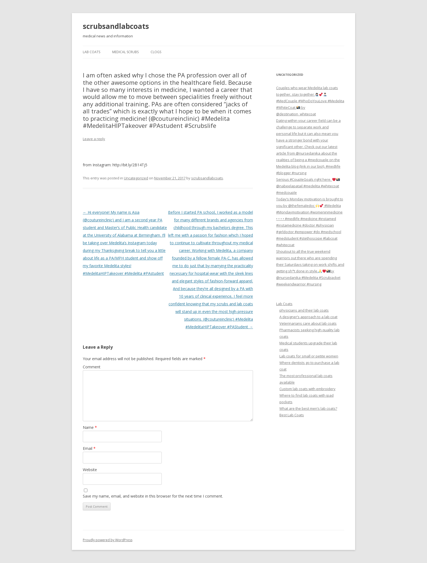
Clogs (156, 52)
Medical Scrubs (125, 52)
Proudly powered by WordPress (107, 540)
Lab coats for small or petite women (308, 356)
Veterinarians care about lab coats (308, 323)
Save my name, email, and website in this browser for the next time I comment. (153, 496)
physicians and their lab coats (304, 310)
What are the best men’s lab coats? (308, 408)
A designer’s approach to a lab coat (308, 316)
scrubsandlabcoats (116, 26)
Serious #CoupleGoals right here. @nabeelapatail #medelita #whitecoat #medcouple (308, 186)
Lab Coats (91, 52)
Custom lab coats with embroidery (307, 388)
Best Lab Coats (291, 415)
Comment (91, 366)
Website (90, 469)
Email (89, 448)
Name (90, 427)
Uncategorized (136, 178)
